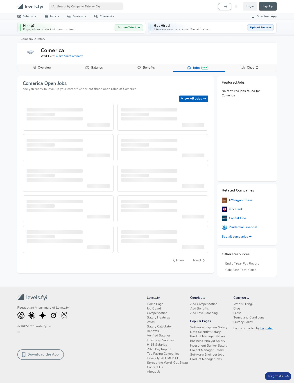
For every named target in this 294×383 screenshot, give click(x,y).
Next (199, 260)
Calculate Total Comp (240, 270)
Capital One (234, 218)
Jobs (52, 16)
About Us (154, 372)
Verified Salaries (159, 335)
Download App (264, 16)
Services (77, 16)
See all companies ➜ (237, 236)
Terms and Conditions (249, 317)
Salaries (27, 16)
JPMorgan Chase (237, 200)
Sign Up (268, 6)
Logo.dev (266, 328)
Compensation (157, 313)
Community (104, 16)
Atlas (151, 322)
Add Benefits (199, 308)
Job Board (154, 308)
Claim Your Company (69, 56)
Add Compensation (203, 304)
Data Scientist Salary (205, 332)
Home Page (155, 304)
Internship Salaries (160, 340)
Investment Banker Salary (208, 345)
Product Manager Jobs (206, 359)
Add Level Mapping (204, 313)
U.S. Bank (232, 209)
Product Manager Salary (207, 336)
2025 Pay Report (159, 349)
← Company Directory (31, 39)
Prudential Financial (239, 227)
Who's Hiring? (243, 304)
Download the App (40, 354)
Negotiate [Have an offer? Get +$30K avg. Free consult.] (278, 376)
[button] (212, 27)
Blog (236, 308)
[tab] (43, 68)
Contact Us (155, 367)
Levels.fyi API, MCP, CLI (163, 358)
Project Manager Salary (207, 350)
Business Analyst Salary (207, 341)
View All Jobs (193, 98)
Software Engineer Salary (208, 327)
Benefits (149, 67)
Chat (252, 67)
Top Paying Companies (163, 354)
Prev (178, 260)
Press (237, 313)
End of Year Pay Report (242, 263)
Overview (45, 67)
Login (250, 6)
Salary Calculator (159, 326)
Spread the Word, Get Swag (167, 363)
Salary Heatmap (158, 317)
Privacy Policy (243, 322)
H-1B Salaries (157, 345)
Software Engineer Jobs (207, 354)
